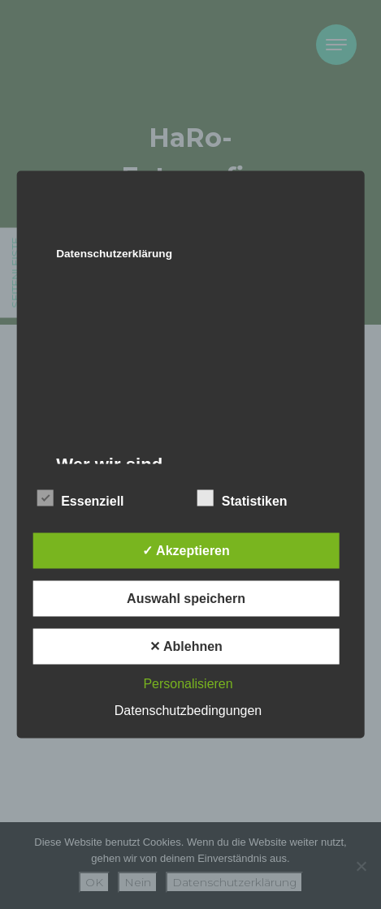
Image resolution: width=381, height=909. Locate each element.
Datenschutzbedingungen (188, 710)
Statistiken (242, 498)
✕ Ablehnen (186, 646)
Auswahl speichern (186, 598)
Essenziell (80, 498)
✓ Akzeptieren (186, 551)
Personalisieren (187, 684)
